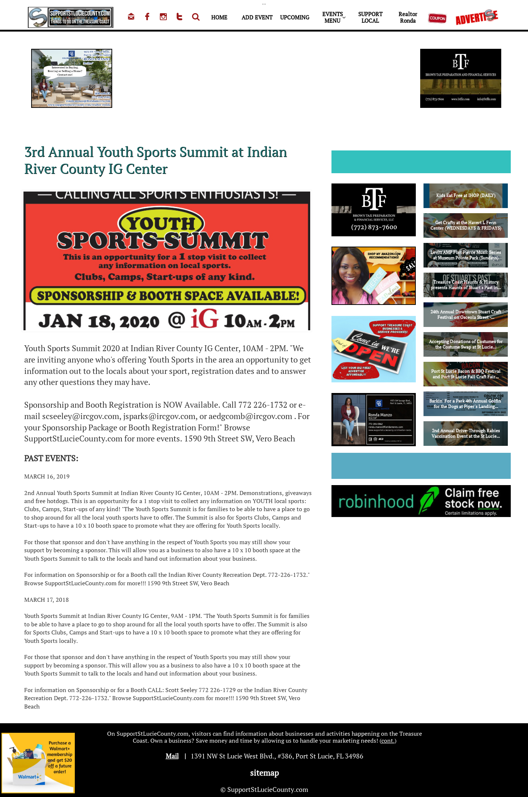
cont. (388, 740)
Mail (172, 755)
